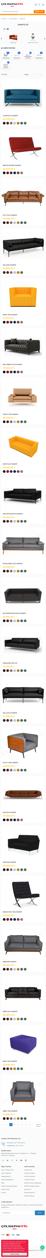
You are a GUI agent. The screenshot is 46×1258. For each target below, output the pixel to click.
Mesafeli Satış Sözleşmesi (32, 1183)
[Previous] (3, 1124)
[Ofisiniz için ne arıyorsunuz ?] (17, 11)
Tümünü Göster (38, 1125)
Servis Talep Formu (7, 1170)
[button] (36, 5)
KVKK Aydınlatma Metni (31, 1186)
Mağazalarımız (6, 1176)
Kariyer (3, 1192)
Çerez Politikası (29, 1196)
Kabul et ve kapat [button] (15, 1254)
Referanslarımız (29, 1192)
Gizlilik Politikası (29, 1173)
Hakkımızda (28, 1170)
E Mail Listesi (5, 1189)
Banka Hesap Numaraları (9, 1186)
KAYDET (39, 1213)
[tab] (4, 29)
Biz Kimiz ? (27, 1189)
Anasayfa (4, 19)
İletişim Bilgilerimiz (7, 1179)
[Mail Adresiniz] (17, 1213)
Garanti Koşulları (29, 1176)
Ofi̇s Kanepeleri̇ (13, 19)
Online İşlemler (6, 1173)
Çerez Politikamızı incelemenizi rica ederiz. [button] (13, 1250)
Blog (2, 1183)
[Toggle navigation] (43, 5)
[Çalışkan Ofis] (14, 1227)
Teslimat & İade (29, 1179)
